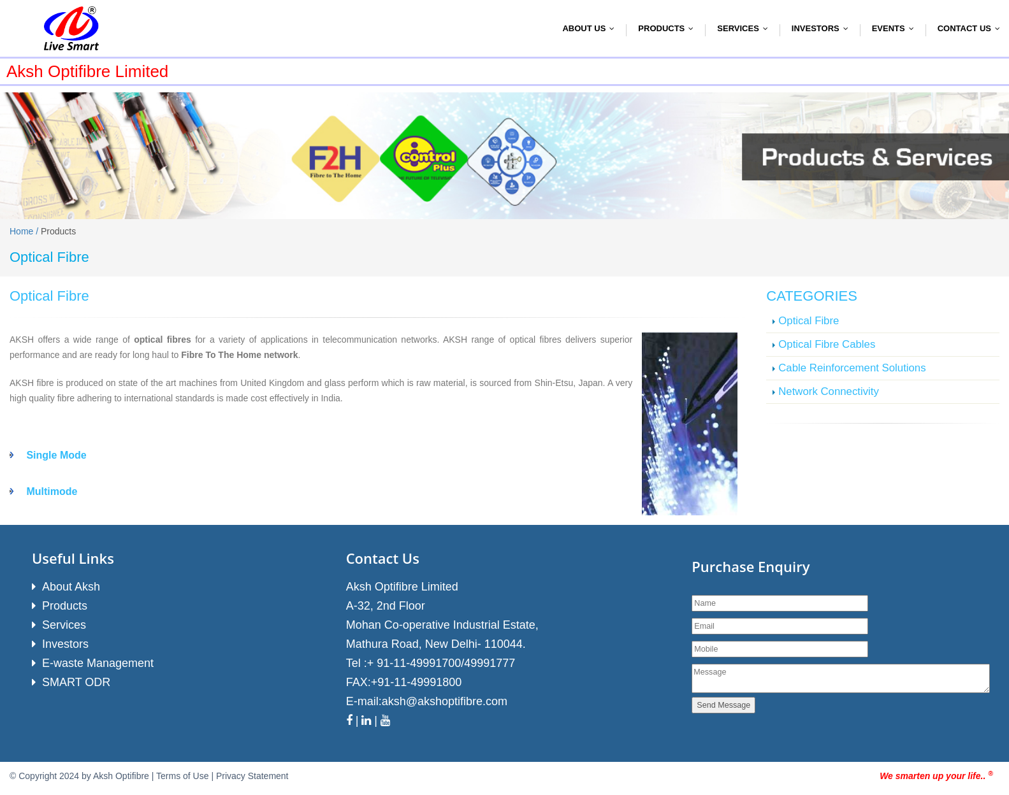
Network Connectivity (828, 391)
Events (896, 28)
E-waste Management (98, 663)
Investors (823, 28)
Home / (25, 231)
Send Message (723, 705)
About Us (591, 28)
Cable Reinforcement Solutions (852, 368)
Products (668, 28)
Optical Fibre (808, 321)
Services (745, 28)
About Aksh (71, 586)
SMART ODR (76, 682)
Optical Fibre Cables (826, 344)
